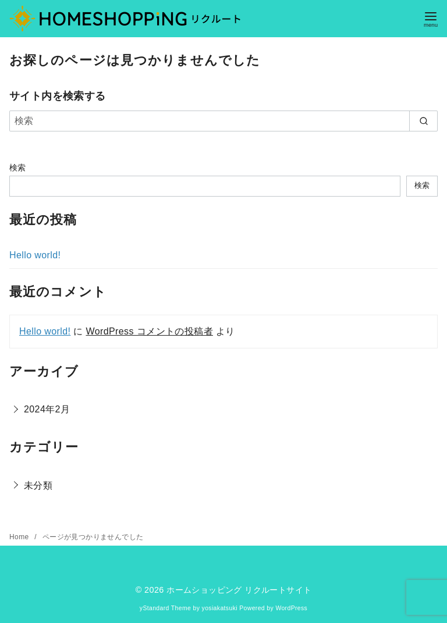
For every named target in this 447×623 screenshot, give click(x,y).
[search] (423, 121)
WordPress (291, 608)
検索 (17, 167)
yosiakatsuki (219, 608)
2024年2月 (47, 409)
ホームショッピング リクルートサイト (238, 589)
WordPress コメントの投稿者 (149, 331)
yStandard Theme (165, 608)
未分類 (38, 485)
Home (20, 537)
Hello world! (35, 255)
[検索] (223, 121)
